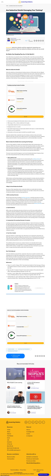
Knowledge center (30, 431)
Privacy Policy (23, 469)
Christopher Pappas (35, 388)
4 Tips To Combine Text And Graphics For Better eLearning (14, 407)
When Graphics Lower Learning (14, 382)
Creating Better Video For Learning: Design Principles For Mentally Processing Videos (34, 407)
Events (8, 437)
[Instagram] (43, 422)
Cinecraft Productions (22, 108)
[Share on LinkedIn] (39, 41)
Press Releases (10, 435)
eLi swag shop (29, 435)
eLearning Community (31, 381)
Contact (28, 433)
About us (28, 429)
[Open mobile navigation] (2, 2)
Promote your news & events (32, 458)
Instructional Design (11, 381)
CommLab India (20, 98)
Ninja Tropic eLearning (22, 90)
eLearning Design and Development (15, 5)
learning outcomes (25, 197)
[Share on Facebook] (34, 41)
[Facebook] (26, 422)
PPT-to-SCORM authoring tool (14, 450)
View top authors (10, 458)
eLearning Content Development (24, 349)
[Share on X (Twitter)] (36, 41)
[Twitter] (29, 422)
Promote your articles (30, 460)
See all (25, 116)
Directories (9, 441)
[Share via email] (41, 41)
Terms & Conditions (14, 469)
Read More (39, 288)
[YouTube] (36, 422)
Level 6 (9, 40)
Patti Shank (13, 388)
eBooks (8, 431)
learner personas (38, 203)
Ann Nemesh (13, 412)
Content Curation (11, 349)
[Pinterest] (40, 422)
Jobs (8, 439)
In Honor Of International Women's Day (33, 383)
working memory (36, 159)
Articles (8, 429)
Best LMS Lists (10, 446)
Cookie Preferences (18, 472)
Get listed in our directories (32, 456)
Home (7, 5)
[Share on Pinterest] (43, 41)
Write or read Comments (15, 356)
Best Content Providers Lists (13, 448)
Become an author (11, 456)
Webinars (9, 433)
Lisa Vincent (14, 38)
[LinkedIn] (33, 422)
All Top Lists (9, 444)
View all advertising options (33, 463)
